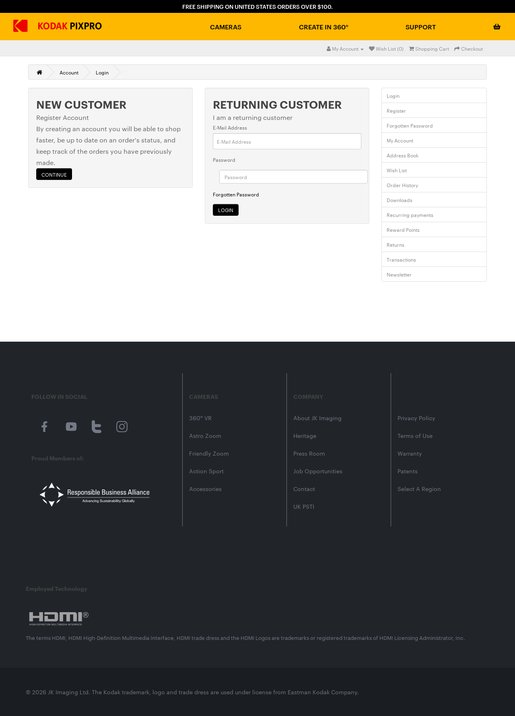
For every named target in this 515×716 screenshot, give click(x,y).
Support (421, 27)
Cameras (225, 27)
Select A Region (419, 489)
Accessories (205, 489)
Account (69, 72)
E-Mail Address (230, 127)
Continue (54, 174)
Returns (395, 244)
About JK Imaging (317, 418)
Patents (408, 471)
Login (102, 72)
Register (396, 110)
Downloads (399, 199)
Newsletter (399, 274)
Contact (304, 489)
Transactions (401, 259)
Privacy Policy (416, 418)
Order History (402, 184)
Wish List (397, 169)
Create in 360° (323, 27)
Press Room (309, 453)
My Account (400, 140)
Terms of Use (415, 435)
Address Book (402, 155)
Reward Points (403, 229)
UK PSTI (303, 506)
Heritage (304, 435)
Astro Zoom (205, 435)
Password (224, 159)
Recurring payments (410, 214)
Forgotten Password (236, 194)
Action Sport (206, 471)
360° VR (200, 418)
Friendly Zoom (209, 453)
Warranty (410, 453)
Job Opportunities (317, 471)
